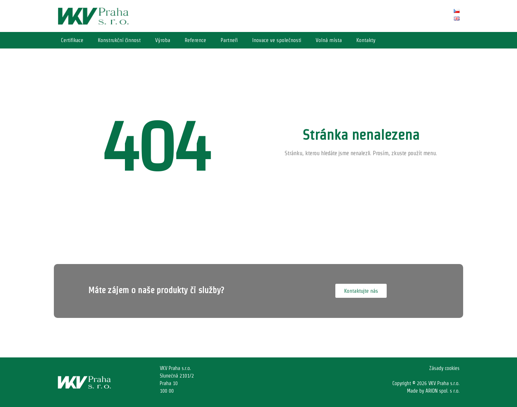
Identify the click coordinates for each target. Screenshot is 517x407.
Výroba (162, 40)
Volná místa (329, 40)
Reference (195, 40)
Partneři (229, 40)
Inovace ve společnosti (276, 40)
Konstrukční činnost (119, 40)
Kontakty (366, 40)
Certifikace (72, 40)
